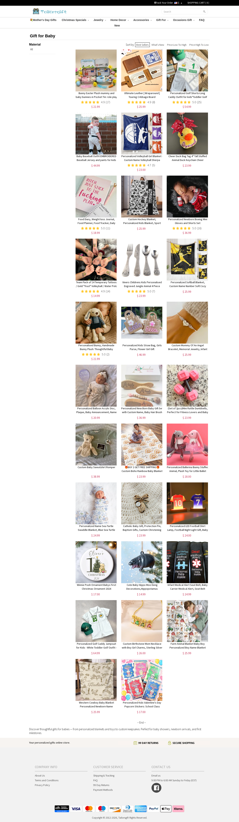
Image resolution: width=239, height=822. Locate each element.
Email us (155, 775)
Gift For (162, 20)
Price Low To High (176, 44)
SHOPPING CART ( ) (198, 2)
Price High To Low (199, 44)
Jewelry (99, 20)
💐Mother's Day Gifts (43, 20)
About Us (40, 775)
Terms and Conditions (46, 780)
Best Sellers (142, 44)
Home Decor (120, 20)
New (117, 25)
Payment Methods (103, 790)
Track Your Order (163, 2)
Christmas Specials (75, 20)
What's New (157, 44)
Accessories (142, 20)
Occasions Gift (183, 20)
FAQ (202, 20)
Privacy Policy (42, 785)
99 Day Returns (101, 785)
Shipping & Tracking (103, 775)
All (31, 49)
